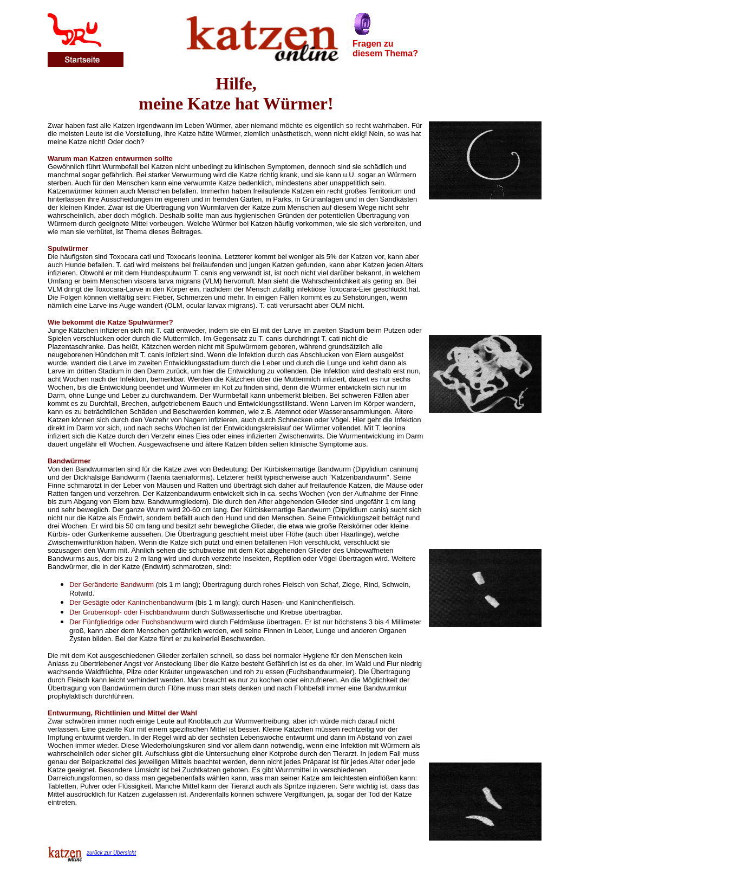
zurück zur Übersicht (111, 853)
